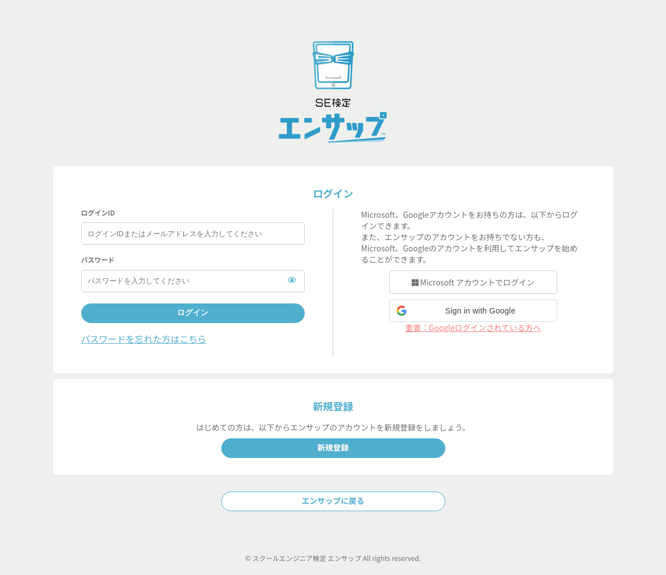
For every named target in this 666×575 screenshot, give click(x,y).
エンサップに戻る (333, 500)
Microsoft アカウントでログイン (473, 282)
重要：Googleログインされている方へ (473, 327)
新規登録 (333, 447)
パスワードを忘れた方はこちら (144, 338)
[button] (473, 311)
